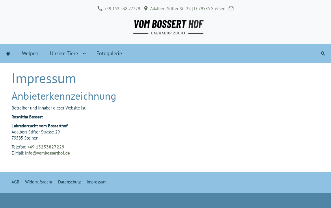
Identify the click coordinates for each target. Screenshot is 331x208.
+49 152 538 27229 (118, 8)
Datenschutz (69, 182)
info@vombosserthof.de (47, 153)
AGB (15, 182)
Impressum (97, 182)
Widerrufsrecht (38, 182)
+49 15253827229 (45, 147)
